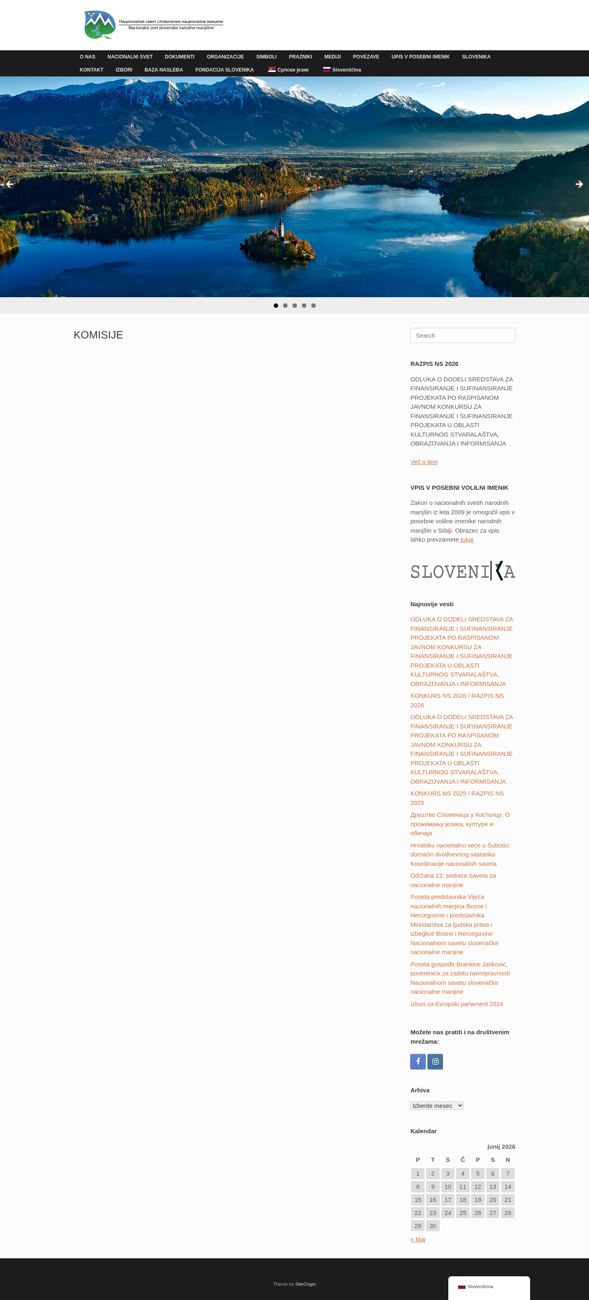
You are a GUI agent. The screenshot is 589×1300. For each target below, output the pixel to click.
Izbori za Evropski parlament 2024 (456, 1003)
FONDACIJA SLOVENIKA (225, 70)
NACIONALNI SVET (130, 57)
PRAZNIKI (300, 57)
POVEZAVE (366, 57)
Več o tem (424, 461)
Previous (10, 185)
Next (579, 185)
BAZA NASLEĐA (163, 70)
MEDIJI (332, 57)
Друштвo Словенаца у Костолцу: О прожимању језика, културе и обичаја (460, 823)
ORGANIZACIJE (225, 57)
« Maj (417, 1239)
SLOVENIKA (476, 57)
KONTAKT (91, 70)
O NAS (87, 57)
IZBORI (124, 70)
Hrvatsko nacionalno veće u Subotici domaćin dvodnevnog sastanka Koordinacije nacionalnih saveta (459, 854)
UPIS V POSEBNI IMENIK (421, 57)
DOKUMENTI (180, 57)
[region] (294, 195)
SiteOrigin (305, 1284)
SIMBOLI (266, 57)
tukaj (466, 539)
